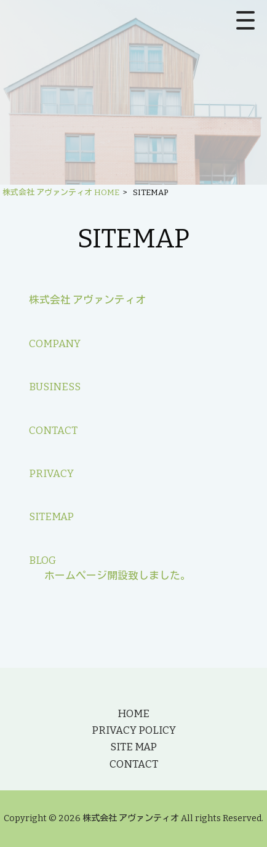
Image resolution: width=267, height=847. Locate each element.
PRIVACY (51, 473)
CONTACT (53, 430)
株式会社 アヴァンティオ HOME (60, 192)
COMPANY (55, 343)
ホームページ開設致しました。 (117, 575)
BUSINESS (55, 386)
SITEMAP (51, 516)
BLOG (42, 560)
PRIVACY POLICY (134, 730)
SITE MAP (133, 747)
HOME (133, 713)
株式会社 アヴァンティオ (87, 300)
